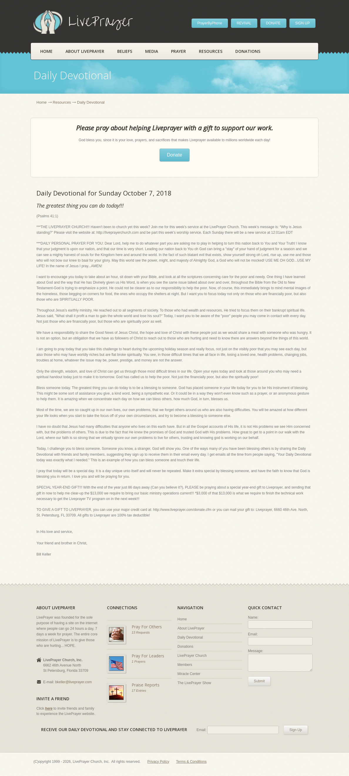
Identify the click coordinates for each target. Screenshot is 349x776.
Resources (210, 51)
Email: (253, 634)
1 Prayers (138, 661)
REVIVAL (244, 23)
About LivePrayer (85, 51)
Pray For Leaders (148, 656)
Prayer (178, 51)
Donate (174, 154)
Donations (247, 51)
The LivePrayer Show (194, 683)
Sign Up (295, 730)
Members (184, 665)
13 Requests (141, 632)
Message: (255, 651)
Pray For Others (147, 626)
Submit (259, 681)
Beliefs (124, 51)
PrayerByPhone (209, 23)
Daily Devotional (190, 637)
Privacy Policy (158, 762)
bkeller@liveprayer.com (73, 682)
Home (46, 51)
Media (151, 51)
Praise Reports (146, 685)
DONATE (273, 23)
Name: (253, 617)
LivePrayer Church (192, 656)
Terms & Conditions (191, 762)
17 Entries (139, 690)
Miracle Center (188, 674)
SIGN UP (302, 23)
